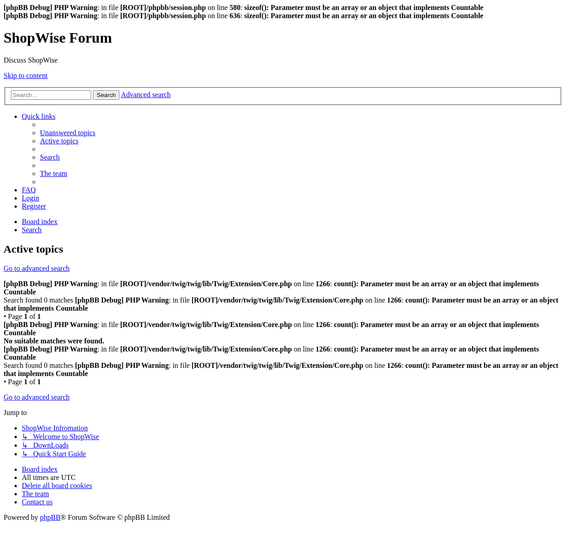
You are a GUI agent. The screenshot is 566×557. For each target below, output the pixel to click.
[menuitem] (67, 133)
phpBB (50, 517)
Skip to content (26, 75)
